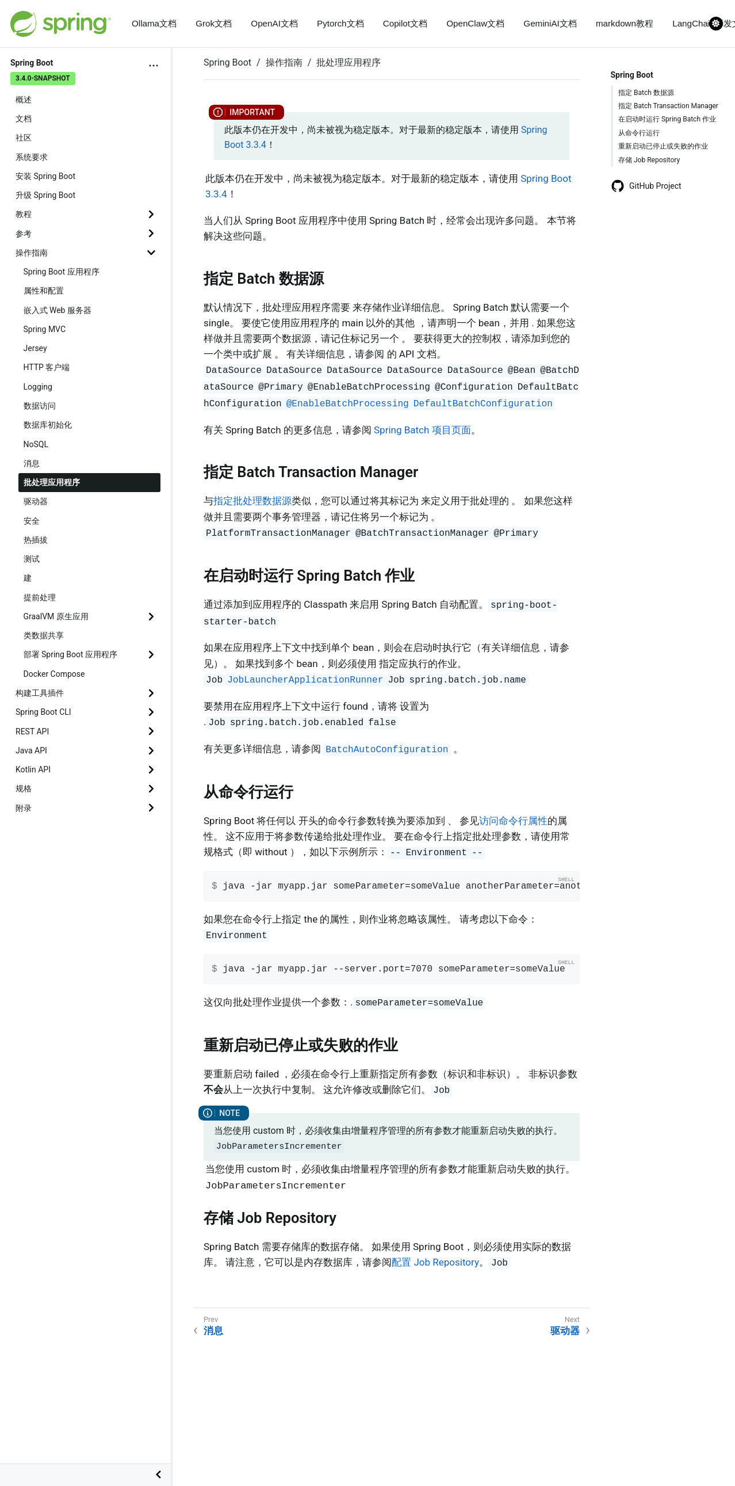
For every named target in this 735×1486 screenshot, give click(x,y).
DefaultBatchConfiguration (483, 404)
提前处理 (40, 597)
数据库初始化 (48, 424)
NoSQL (36, 444)
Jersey (35, 348)
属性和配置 (44, 290)
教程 (24, 214)
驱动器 (36, 501)
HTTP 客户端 (47, 367)
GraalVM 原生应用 (56, 616)
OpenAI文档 (274, 23)
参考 (24, 233)
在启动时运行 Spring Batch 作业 (667, 119)
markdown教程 (624, 23)
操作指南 (32, 252)
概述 (24, 99)
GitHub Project (646, 186)
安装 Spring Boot (45, 176)
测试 (32, 558)
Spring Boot (227, 62)
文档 (24, 118)
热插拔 (36, 539)
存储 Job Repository (649, 160)
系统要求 (32, 157)
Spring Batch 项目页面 (422, 430)
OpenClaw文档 (475, 23)
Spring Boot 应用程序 (61, 271)
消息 (32, 463)
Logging (38, 386)
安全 (32, 520)
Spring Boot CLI (43, 712)
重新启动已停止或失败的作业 (663, 146)
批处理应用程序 (52, 482)
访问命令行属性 (513, 820)
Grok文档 (214, 23)
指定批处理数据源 (252, 500)
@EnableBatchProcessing (347, 404)
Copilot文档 (405, 23)
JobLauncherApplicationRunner (305, 680)
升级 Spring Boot (45, 195)
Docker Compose (54, 674)
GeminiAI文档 (549, 23)
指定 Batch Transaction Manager (668, 106)
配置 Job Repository (435, 1262)
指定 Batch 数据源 (646, 93)
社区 (24, 137)
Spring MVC (45, 329)
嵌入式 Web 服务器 (57, 310)
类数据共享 (44, 635)
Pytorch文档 (340, 23)
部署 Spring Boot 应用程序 (71, 654)
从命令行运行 (639, 133)
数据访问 (40, 405)
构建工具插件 (40, 693)
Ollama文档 (154, 23)
